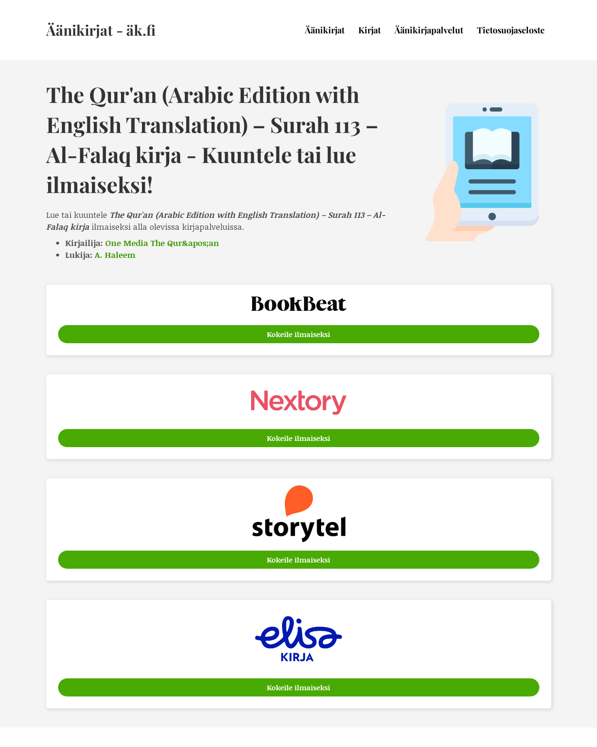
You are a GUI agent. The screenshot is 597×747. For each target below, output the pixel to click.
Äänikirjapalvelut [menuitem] (429, 30)
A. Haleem (115, 254)
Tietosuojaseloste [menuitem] (511, 30)
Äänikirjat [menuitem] (324, 30)
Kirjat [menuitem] (369, 30)
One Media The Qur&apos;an (162, 242)
